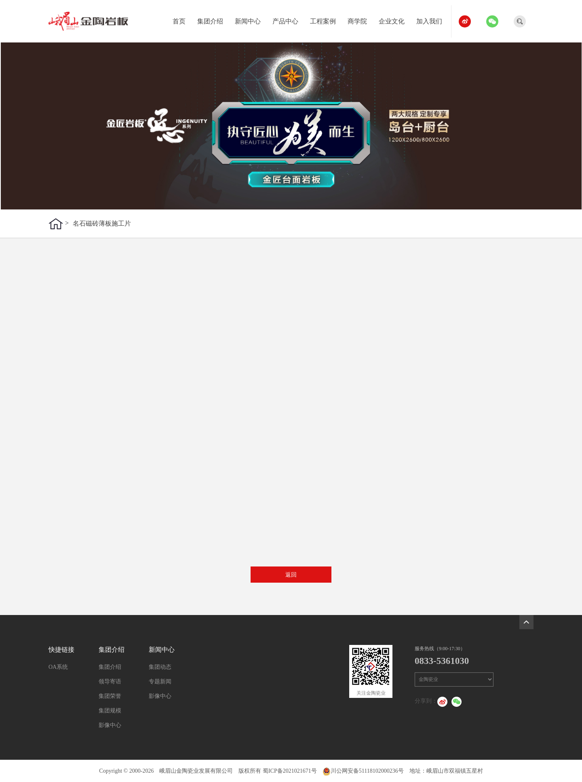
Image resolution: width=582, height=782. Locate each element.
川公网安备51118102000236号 (363, 771)
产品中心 (288, 20)
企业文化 (395, 20)
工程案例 (326, 20)
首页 (182, 20)
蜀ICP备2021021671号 (290, 771)
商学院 (360, 20)
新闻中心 (251, 20)
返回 (291, 575)
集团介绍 (213, 20)
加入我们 (432, 20)
